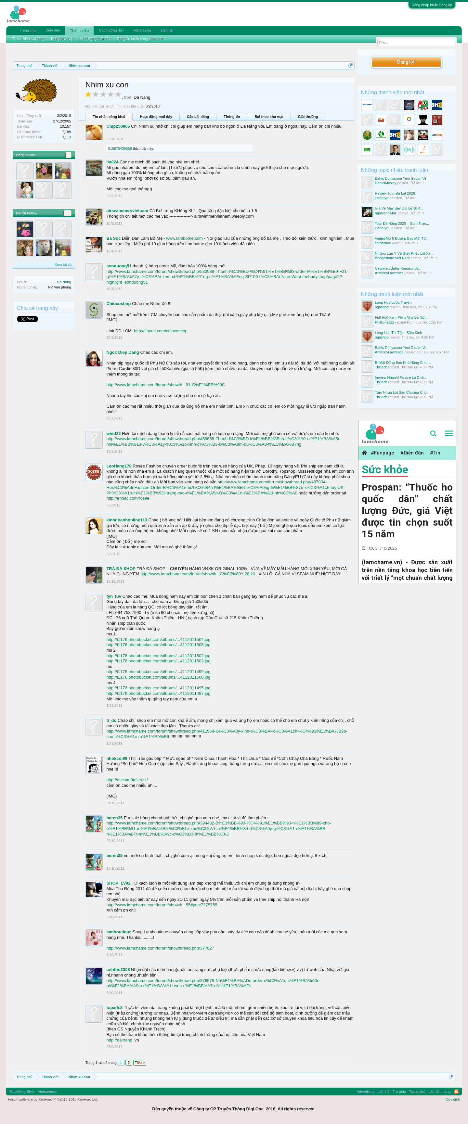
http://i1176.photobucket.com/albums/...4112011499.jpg (158, 671)
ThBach (381, 367)
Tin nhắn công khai (109, 117)
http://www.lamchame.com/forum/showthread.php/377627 (160, 948)
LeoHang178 (118, 466)
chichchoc (383, 243)
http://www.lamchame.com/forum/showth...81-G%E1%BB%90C (165, 384)
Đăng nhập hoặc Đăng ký (432, 5)
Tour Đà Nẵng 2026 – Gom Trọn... (402, 223)
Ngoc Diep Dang (122, 352)
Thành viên (79, 30)
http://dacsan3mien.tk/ (127, 779)
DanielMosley (385, 183)
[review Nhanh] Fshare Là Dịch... (401, 377)
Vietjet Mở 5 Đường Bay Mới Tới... (402, 238)
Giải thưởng (308, 117)
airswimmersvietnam (127, 210)
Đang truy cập (62, 39)
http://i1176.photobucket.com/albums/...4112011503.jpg (158, 660)
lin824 (112, 162)
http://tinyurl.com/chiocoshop (161, 330)
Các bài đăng (198, 117)
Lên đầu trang (440, 1091)
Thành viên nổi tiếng (28, 39)
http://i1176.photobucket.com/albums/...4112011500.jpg (158, 677)
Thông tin (232, 117)
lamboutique (118, 931)
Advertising (142, 30)
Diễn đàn (53, 30)
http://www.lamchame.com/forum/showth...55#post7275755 (161, 904)
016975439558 (120, 148)
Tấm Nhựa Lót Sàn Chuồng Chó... (402, 392)
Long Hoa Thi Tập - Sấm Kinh (398, 333)
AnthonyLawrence (389, 273)
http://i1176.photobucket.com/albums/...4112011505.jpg (158, 644)
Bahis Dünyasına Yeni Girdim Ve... (402, 178)
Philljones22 (384, 322)
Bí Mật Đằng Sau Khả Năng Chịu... (403, 362)
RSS (456, 1091)
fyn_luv (113, 596)
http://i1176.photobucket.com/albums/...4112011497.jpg (158, 693)
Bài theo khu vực (268, 117)
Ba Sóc (113, 238)
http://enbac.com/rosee (127, 498)
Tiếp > (140, 1063)
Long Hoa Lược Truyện (393, 302)
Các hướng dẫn (111, 30)
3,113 (66, 137)
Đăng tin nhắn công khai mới (139, 39)
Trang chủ (28, 30)
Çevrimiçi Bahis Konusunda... (398, 268)
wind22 (113, 433)
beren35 (114, 817)
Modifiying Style (21, 1091)
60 (68, 213)
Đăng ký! (406, 62)
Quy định (453, 1099)
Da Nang (64, 282)
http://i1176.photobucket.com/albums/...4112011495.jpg (158, 687)
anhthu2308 (118, 969)
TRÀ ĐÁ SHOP (121, 568)
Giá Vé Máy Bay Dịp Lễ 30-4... (399, 208)
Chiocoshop (118, 303)
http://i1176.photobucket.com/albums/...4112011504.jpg (158, 639)
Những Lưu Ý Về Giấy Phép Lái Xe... (404, 253)
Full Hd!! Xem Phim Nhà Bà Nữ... (401, 317)
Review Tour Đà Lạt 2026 (395, 193)
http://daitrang (119, 1040)
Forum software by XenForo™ (53, 1099)
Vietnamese (47, 1091)
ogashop (382, 307)
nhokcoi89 (116, 758)
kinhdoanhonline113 (126, 519)
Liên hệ (167, 30)
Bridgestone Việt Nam (392, 258)
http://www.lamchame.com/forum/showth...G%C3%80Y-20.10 (197, 573)
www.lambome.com (184, 238)
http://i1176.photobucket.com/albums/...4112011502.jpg (158, 655)
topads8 (114, 1007)
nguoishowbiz (386, 213)
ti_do (111, 720)
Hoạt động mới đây (156, 117)
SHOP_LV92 (118, 883)
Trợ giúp (399, 1091)
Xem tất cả (63, 264)
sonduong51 (118, 265)
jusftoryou (383, 198)
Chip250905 (118, 126)
